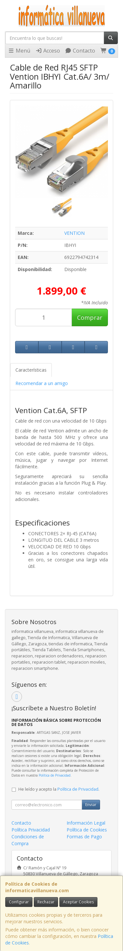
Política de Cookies (87, 830)
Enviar (90, 804)
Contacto (80, 50)
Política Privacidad (30, 830)
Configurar (19, 902)
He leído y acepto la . (58, 789)
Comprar (89, 317)
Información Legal (86, 823)
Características (31, 370)
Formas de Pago (84, 836)
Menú (19, 50)
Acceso (47, 50)
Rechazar (45, 902)
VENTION (74, 233)
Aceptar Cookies (78, 902)
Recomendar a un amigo (41, 383)
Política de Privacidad (55, 775)
